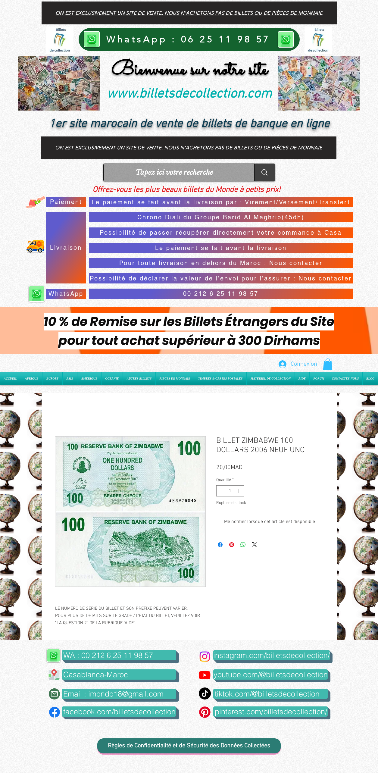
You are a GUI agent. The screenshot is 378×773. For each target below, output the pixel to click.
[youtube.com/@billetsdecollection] (270, 674)
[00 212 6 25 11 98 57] (221, 294)
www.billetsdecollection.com (189, 94)
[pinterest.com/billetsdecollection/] (270, 711)
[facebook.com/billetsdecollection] (119, 711)
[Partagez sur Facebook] (220, 544)
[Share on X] (254, 544)
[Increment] (239, 491)
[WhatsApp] (66, 294)
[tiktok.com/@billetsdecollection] (270, 694)
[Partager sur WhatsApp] (243, 544)
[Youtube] (204, 675)
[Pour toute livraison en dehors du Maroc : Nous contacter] (221, 263)
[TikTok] (205, 693)
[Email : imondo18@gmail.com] (119, 694)
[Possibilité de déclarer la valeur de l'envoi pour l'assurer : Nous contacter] (221, 278)
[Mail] (54, 693)
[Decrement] (221, 491)
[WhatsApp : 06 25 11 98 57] (189, 39)
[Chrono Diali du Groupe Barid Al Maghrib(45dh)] (221, 217)
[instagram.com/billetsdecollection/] (271, 655)
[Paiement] (66, 202)
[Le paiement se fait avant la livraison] (221, 248)
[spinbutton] (230, 491)
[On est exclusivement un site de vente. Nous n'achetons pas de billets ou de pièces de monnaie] (189, 13)
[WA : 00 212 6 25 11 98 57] (119, 655)
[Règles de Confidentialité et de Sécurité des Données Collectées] (189, 745)
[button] (328, 364)
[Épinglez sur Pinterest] (231, 544)
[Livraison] (66, 247)
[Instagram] (204, 656)
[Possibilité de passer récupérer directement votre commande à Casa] (221, 232)
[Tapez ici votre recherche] (174, 172)
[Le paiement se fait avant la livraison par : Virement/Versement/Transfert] (221, 202)
